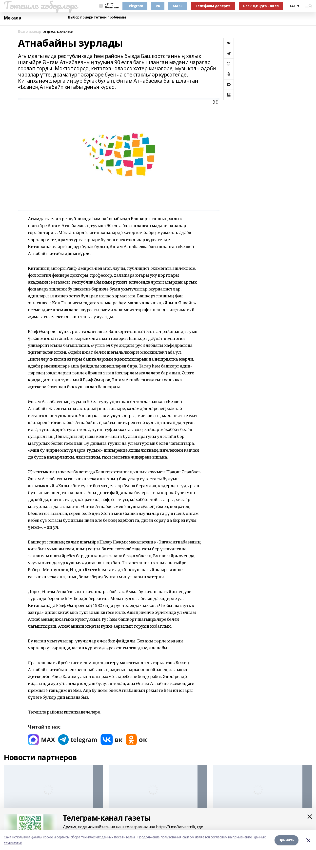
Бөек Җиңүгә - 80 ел (261, 5)
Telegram (135, 5)
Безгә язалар (29, 32)
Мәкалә (12, 17)
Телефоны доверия (213, 5)
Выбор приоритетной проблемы (97, 17)
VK (158, 5)
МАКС (177, 5)
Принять (286, 840)
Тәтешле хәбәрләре (40, 5)
